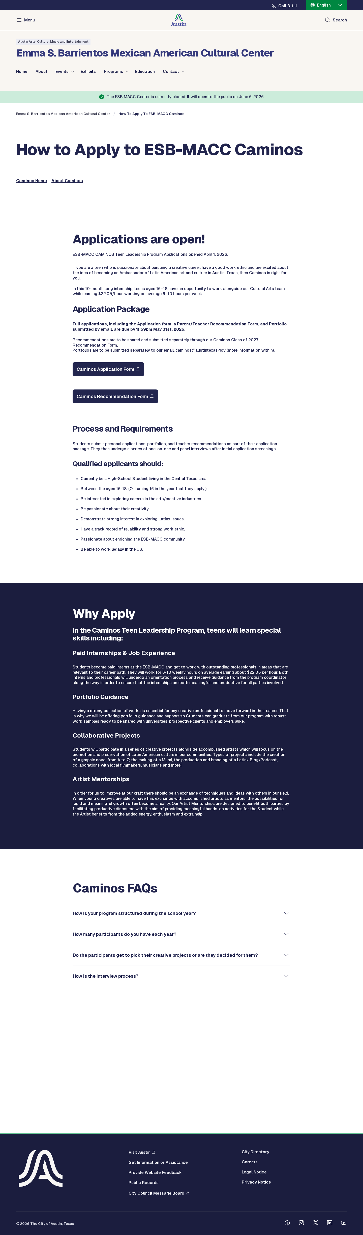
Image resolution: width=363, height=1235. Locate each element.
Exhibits (88, 72)
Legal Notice (254, 1172)
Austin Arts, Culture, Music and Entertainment (53, 42)
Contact (171, 72)
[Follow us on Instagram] (301, 1223)
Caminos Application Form (105, 483)
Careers (250, 1162)
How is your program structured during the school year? (134, 1026)
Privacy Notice (256, 1182)
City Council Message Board (156, 1193)
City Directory (255, 1152)
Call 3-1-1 (287, 6)
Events (62, 72)
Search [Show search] (340, 20)
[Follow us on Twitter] (316, 1223)
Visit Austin (139, 1152)
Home (21, 72)
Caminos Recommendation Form (112, 510)
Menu (29, 20)
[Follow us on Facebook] (287, 1223)
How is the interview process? (105, 1089)
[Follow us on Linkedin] (330, 1223)
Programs (113, 72)
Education (145, 72)
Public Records (144, 1183)
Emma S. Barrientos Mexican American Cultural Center (63, 227)
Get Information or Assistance (158, 1163)
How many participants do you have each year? (124, 1047)
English (324, 5)
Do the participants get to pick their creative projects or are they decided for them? (165, 1068)
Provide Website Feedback (155, 1173)
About (41, 72)
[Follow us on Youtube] (344, 1223)
